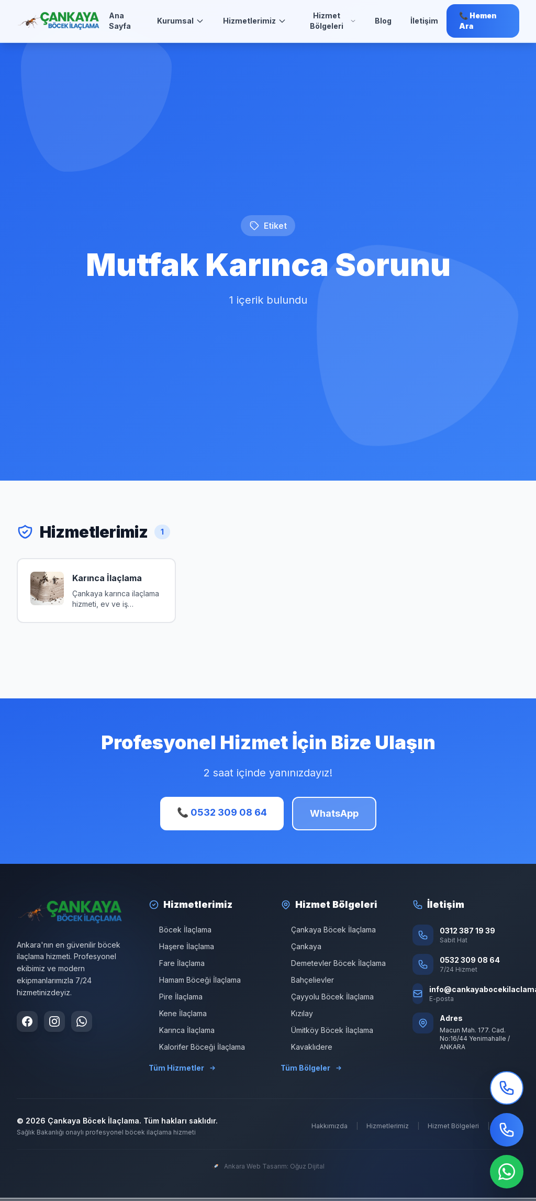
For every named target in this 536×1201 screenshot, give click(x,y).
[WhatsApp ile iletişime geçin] (81, 1021)
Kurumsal (180, 20)
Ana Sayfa (120, 20)
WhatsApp (334, 813)
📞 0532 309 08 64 (222, 812)
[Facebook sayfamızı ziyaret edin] (27, 1021)
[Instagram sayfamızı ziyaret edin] (54, 1021)
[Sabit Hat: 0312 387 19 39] (465, 935)
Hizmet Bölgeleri (333, 20)
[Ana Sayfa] (58, 21)
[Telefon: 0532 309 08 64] (465, 964)
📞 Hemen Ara (478, 20)
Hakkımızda (329, 1126)
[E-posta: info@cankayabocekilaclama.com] (465, 993)
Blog (383, 20)
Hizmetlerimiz (254, 20)
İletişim (424, 20)
